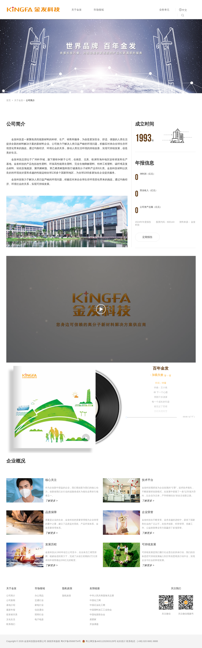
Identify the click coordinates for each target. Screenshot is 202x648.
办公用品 (39, 595)
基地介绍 (10, 605)
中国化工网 (95, 600)
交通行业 (39, 600)
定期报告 (147, 237)
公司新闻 (10, 600)
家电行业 (39, 605)
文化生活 (10, 619)
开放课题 (94, 624)
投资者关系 (11, 614)
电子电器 (39, 619)
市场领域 (99, 9)
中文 (184, 10)
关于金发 (76, 9)
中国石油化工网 (97, 605)
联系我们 (10, 624)
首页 (8, 100)
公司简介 (30, 100)
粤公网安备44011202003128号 (99, 641)
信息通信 (39, 610)
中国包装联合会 (97, 614)
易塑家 (93, 619)
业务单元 (164, 9)
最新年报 (10, 610)
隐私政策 (66, 595)
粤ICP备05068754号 (71, 641)
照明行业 (39, 614)
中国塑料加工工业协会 (101, 610)
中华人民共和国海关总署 (102, 595)
